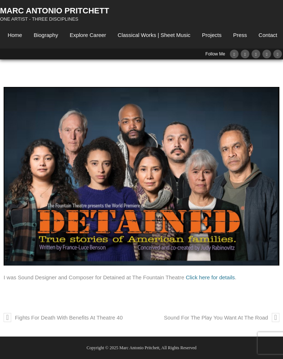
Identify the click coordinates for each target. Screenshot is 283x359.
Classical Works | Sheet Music (154, 35)
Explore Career (88, 35)
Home (15, 35)
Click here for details (210, 277)
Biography (46, 35)
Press (240, 35)
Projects (212, 35)
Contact (267, 35)
